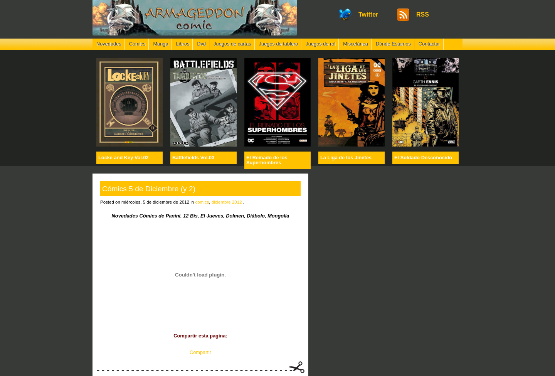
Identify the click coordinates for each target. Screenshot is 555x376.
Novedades (108, 44)
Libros (183, 44)
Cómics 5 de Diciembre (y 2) (148, 189)
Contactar (429, 44)
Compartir (200, 352)
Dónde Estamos (393, 44)
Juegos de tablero (278, 44)
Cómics (137, 44)
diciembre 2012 (227, 202)
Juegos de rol (320, 44)
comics (202, 202)
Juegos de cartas (232, 44)
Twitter (368, 14)
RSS (422, 14)
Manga (160, 44)
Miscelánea (355, 44)
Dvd (201, 44)
